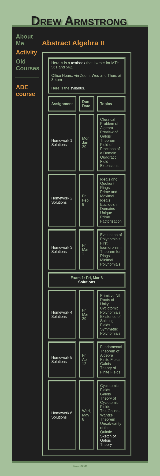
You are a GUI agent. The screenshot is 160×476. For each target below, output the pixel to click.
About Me (24, 39)
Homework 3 (61, 247)
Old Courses (27, 64)
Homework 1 (61, 140)
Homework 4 (61, 312)
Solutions (59, 145)
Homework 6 (61, 413)
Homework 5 (61, 357)
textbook (78, 63)
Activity (26, 52)
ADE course (25, 90)
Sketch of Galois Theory (108, 440)
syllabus (77, 88)
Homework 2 (61, 198)
